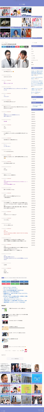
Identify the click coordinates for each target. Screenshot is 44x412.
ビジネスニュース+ (34, 60)
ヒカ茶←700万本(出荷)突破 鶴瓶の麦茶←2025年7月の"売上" (13, 290)
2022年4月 (33, 218)
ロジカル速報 (35, 106)
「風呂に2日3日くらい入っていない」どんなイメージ (12, 299)
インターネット (7, 277)
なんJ (32, 53)
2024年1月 (33, 172)
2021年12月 (33, 227)
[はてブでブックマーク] (13, 47)
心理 (25, 277)
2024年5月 (33, 163)
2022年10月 (33, 205)
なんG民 (11, 277)
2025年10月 (33, 125)
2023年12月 (33, 174)
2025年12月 (33, 121)
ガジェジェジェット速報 (37, 105)
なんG (3, 277)
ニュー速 (32, 55)
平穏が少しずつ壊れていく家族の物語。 (10, 287)
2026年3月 (33, 114)
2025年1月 (33, 145)
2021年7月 (33, 238)
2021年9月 (33, 234)
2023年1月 (33, 198)
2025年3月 (33, 141)
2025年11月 (33, 123)
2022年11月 (33, 203)
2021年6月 (33, 240)
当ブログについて (40, 409)
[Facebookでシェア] (8, 47)
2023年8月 (33, 183)
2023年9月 (33, 181)
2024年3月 (33, 167)
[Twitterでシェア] (4, 47)
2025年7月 (33, 132)
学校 (17, 277)
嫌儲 (32, 62)
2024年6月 (33, 161)
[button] (26, 47)
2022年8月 (33, 209)
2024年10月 (33, 152)
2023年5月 (33, 189)
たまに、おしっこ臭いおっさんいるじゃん (10, 288)
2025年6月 (33, 134)
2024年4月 (33, 165)
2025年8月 (33, 130)
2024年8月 (33, 156)
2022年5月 (33, 216)
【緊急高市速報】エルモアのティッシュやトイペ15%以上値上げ (14, 302)
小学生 (23, 277)
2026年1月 (33, 119)
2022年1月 (33, 225)
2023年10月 (33, 178)
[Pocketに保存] (17, 47)
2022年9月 (33, 207)
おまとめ (34, 99)
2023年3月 (33, 194)
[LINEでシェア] (22, 47)
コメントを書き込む (15, 358)
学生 (20, 277)
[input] (37, 43)
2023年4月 (33, 192)
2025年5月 (33, 136)
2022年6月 (33, 214)
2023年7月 (33, 185)
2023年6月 (33, 187)
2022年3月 (33, 220)
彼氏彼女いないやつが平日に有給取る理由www (11, 291)
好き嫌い (14, 277)
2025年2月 (33, 143)
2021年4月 (33, 245)
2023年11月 (33, 176)
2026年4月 (33, 112)
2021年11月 (33, 229)
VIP (32, 49)
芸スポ (32, 64)
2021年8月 (33, 236)
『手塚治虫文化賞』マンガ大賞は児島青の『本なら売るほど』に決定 (15, 300)
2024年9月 (33, 154)
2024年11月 (33, 150)
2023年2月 (33, 196)
